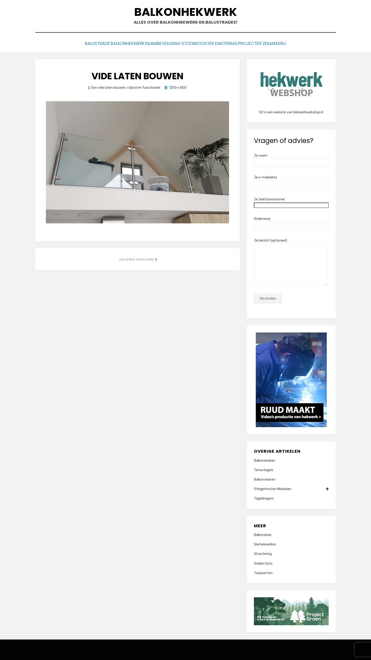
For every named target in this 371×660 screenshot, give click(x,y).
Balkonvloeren (264, 478)
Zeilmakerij (291, 42)
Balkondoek (262, 534)
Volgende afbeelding (136, 258)
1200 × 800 (177, 86)
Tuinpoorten (263, 572)
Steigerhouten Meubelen (291, 488)
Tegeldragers (264, 498)
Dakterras (232, 42)
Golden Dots (263, 562)
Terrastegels (263, 469)
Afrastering (263, 553)
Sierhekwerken (265, 543)
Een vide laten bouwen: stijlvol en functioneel (125, 86)
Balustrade (80, 42)
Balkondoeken (264, 459)
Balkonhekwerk (185, 12)
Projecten (261, 42)
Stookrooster (198, 42)
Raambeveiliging (158, 42)
